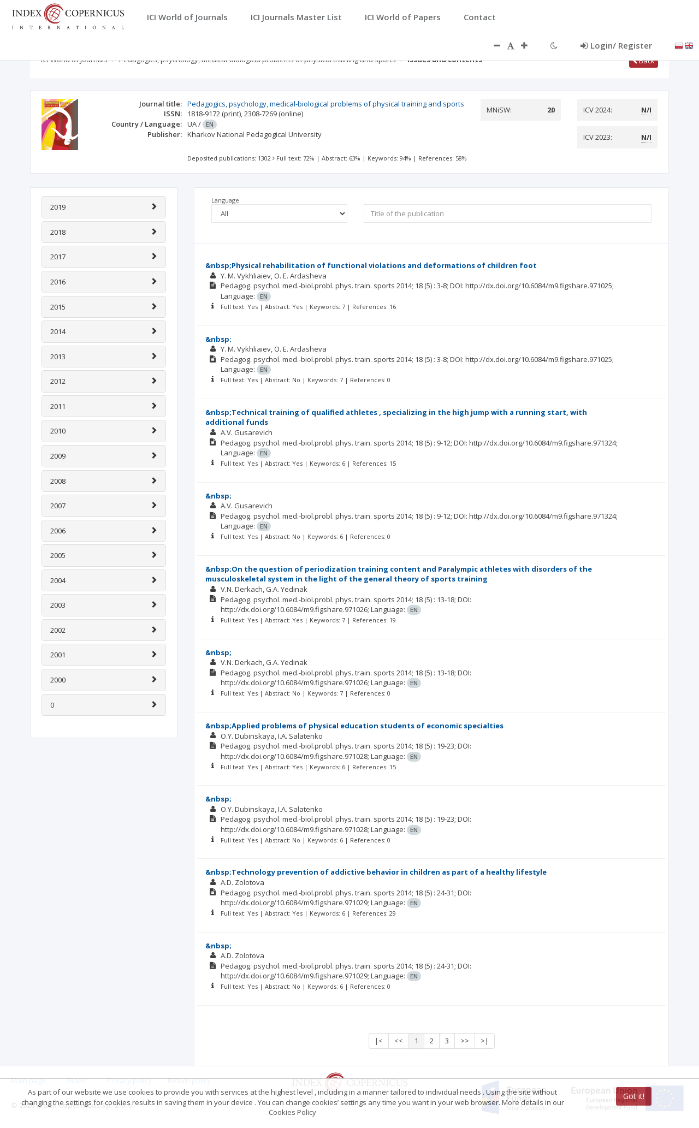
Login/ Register (616, 45)
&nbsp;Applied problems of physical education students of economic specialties (354, 726)
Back (643, 61)
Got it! (633, 1096)
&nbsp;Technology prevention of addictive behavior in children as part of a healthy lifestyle (376, 872)
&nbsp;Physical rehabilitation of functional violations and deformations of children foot (371, 265)
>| (485, 1041)
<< (398, 1041)
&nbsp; (218, 339)
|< (379, 1041)
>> (464, 1041)
